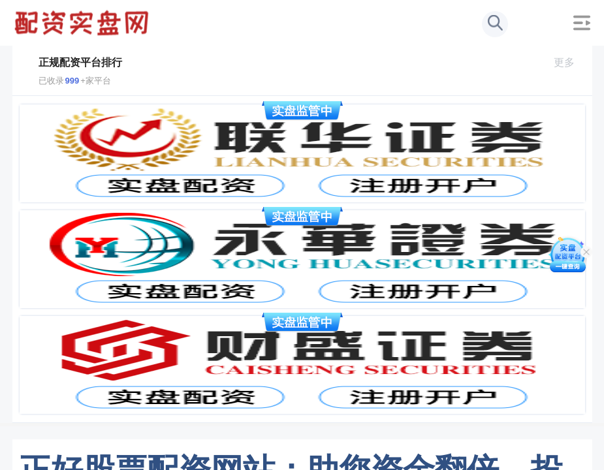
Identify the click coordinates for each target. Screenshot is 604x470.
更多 (570, 62)
